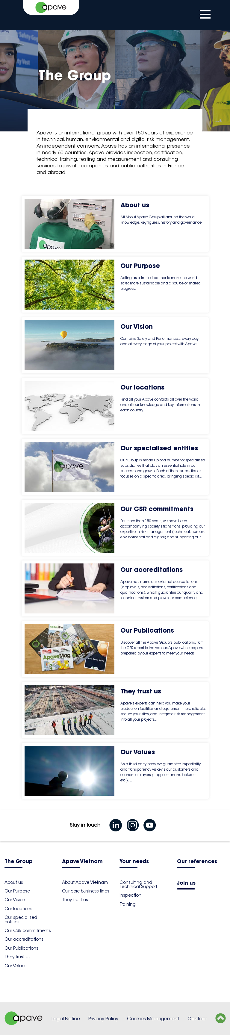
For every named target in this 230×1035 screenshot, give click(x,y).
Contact (197, 1019)
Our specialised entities (20, 919)
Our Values (15, 966)
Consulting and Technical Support (138, 884)
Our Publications (21, 948)
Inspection (130, 895)
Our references (197, 862)
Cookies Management (153, 1019)
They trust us (17, 957)
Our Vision (14, 899)
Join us (186, 883)
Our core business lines (85, 891)
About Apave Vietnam (85, 882)
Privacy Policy (103, 1019)
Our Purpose (17, 891)
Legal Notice (66, 1019)
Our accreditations (23, 939)
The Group (18, 862)
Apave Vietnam (82, 862)
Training (127, 904)
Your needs (134, 862)
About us (13, 882)
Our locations (18, 908)
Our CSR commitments (27, 930)
